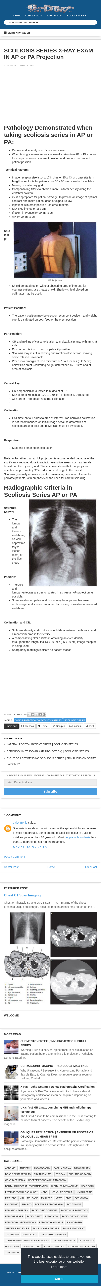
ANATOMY (25, 1168)
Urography (12, 1246)
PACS (68, 1198)
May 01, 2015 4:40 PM (30, 847)
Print (91, 726)
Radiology (51, 1216)
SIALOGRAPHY (74, 1222)
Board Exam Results (18, 1174)
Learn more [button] (59, 1267)
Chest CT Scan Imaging (22, 895)
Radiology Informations (20, 1222)
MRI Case (32, 1198)
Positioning (74, 1204)
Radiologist (34, 1216)
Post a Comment (14, 856)
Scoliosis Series (74, 720)
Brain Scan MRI (43, 1174)
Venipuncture (31, 1246)
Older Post (90, 867)
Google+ (60, 726)
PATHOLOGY (81, 1198)
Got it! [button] (59, 1278)
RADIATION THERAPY (16, 1210)
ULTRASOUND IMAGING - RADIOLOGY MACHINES (54, 1065)
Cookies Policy (76, 15)
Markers (46, 1198)
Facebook (28, 726)
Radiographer (14, 1216)
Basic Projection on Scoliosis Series (38, 720)
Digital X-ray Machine (64, 1186)
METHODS (10, 1198)
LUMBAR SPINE (84, 1192)
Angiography (42, 1168)
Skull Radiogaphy (73, 1228)
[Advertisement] (34, 98)
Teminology (29, 1234)
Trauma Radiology (63, 1240)
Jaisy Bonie (20, 822)
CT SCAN (60, 1174)
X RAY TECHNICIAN (54, 1246)
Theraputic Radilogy (53, 1234)
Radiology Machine (51, 1222)
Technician (12, 1234)
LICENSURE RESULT (61, 1192)
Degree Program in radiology (47, 1180)
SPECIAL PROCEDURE (17, 1228)
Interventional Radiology (21, 1192)
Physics (27, 1204)
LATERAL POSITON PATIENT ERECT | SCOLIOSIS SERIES (42, 744)
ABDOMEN (10, 1168)
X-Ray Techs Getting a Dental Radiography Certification (57, 1086)
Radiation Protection (74, 1210)
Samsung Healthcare (46, 1228)
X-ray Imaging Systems (81, 1246)
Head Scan (87, 1186)
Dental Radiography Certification (26, 1186)
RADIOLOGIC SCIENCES (44, 1210)
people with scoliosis (77, 837)
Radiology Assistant (74, 1216)
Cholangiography (80, 1174)
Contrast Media (15, 1180)
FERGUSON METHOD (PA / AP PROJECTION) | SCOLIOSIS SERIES (48, 751)
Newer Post (11, 867)
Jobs (44, 1192)
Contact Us (54, 15)
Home (18, 15)
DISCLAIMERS (34, 15)
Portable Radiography (49, 1204)
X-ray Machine (13, 1252)
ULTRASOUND (86, 1240)
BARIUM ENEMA (62, 1168)
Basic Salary (82, 1168)
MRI (22, 1198)
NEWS (58, 1198)
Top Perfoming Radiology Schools (27, 1240)
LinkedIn (77, 726)
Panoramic (11, 1204)
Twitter (44, 726)
